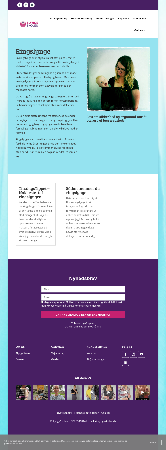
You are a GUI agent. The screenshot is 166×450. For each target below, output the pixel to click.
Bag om (122, 18)
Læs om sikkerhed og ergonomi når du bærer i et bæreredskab (117, 118)
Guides (138, 30)
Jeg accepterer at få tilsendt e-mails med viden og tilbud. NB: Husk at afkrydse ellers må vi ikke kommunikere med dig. (81, 304)
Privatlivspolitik (64, 412)
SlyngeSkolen (23, 353)
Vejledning (57, 353)
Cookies (106, 412)
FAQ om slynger (96, 359)
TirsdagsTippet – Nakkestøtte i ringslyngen (34, 192)
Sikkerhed (139, 18)
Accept (153, 442)
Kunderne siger (105, 18)
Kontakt (91, 353)
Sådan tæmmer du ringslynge (83, 190)
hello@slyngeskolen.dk (103, 420)
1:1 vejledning (58, 18)
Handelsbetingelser (87, 412)
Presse (20, 359)
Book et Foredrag (81, 18)
